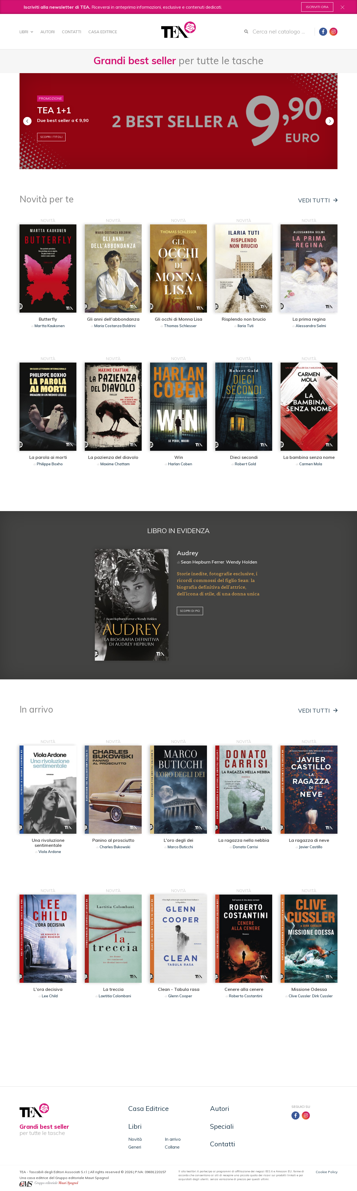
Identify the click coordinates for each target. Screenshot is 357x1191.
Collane (172, 1147)
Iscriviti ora (317, 7)
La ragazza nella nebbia (243, 840)
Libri (26, 31)
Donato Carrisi (245, 847)
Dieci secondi (244, 457)
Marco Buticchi (180, 847)
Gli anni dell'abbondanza (113, 319)
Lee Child (50, 996)
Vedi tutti (317, 200)
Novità (135, 1139)
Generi (134, 1147)
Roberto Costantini (245, 996)
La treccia (113, 989)
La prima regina (309, 319)
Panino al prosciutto (113, 840)
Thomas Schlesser (180, 325)
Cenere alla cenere (244, 989)
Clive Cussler (300, 996)
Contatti (71, 31)
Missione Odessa (309, 989)
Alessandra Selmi (311, 325)
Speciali (222, 1126)
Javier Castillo (310, 847)
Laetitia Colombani (115, 996)
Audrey (187, 553)
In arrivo (173, 1139)
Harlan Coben (180, 464)
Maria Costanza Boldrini (115, 325)
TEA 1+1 (54, 110)
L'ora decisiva (47, 989)
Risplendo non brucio (244, 319)
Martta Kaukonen (50, 325)
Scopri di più (190, 611)
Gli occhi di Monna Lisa (178, 319)
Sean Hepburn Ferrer (202, 562)
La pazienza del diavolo (113, 457)
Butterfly (48, 319)
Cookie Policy (326, 1172)
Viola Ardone (49, 851)
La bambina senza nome (309, 457)
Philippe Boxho (50, 464)
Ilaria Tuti (246, 325)
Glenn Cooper (180, 996)
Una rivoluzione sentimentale (48, 842)
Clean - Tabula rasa (178, 989)
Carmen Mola (310, 464)
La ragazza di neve (309, 840)
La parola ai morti (48, 457)
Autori (47, 31)
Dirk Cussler (322, 996)
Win (178, 457)
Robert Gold (245, 464)
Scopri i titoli (51, 137)
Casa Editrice (102, 31)
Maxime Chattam (115, 464)
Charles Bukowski (115, 847)
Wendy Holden (241, 562)
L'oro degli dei (178, 840)
